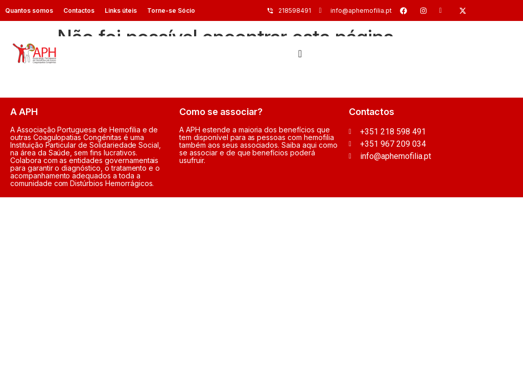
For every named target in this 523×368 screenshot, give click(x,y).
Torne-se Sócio (171, 10)
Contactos (78, 10)
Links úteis (121, 10)
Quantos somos (29, 10)
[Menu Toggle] (300, 54)
